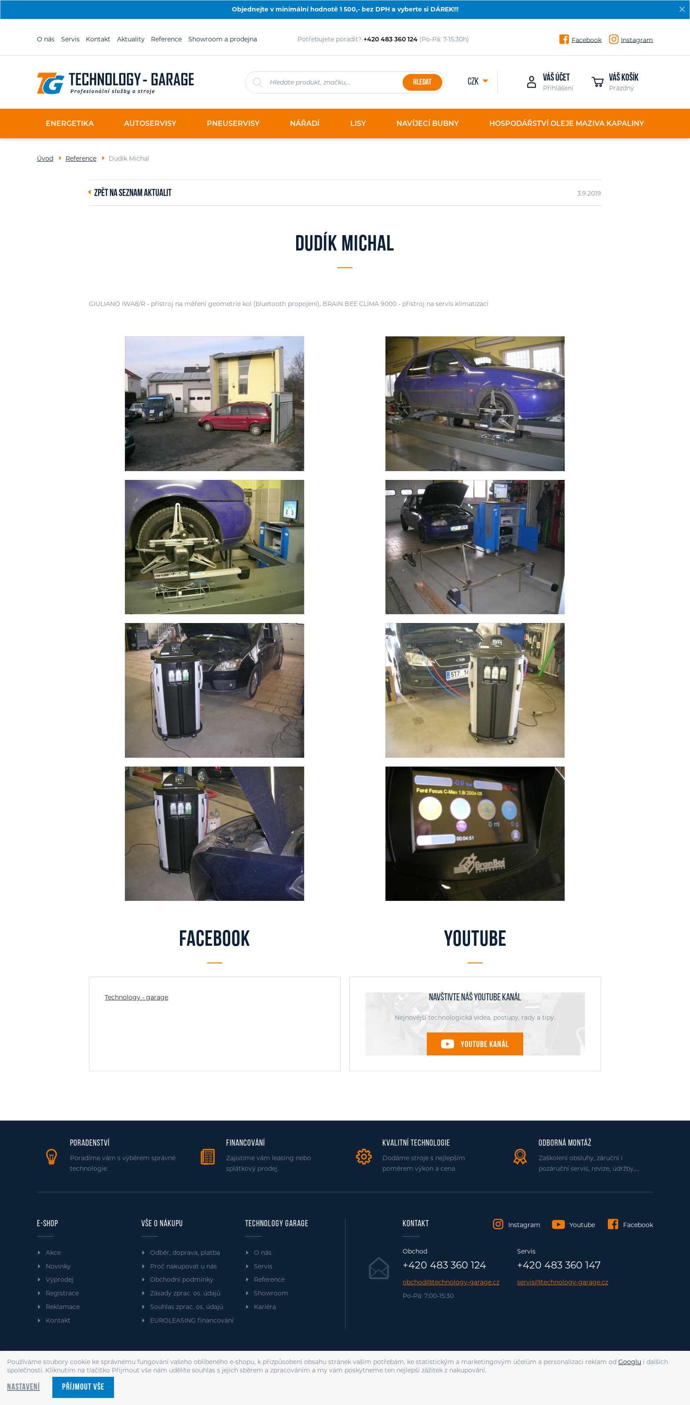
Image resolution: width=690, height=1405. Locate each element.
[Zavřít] (682, 9)
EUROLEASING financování (192, 1320)
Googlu (629, 1362)
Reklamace (63, 1307)
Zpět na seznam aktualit (133, 194)
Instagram (637, 40)
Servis (70, 39)
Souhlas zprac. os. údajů (186, 1307)
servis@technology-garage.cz (562, 1282)
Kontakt (98, 39)
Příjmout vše (83, 1387)
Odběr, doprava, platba (185, 1253)
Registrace (62, 1293)
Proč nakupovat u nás (183, 1266)
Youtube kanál (485, 1044)
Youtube (582, 1225)
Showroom (271, 1293)
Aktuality (131, 39)
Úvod (45, 158)
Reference (166, 39)
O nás (46, 39)
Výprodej (59, 1279)
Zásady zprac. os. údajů (185, 1293)
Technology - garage (136, 997)
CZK (474, 82)
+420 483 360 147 (559, 1265)
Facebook (587, 40)
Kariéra (265, 1307)
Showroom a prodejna (222, 39)
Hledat (422, 82)
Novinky (58, 1266)
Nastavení (23, 1387)
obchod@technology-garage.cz (451, 1282)
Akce (53, 1253)
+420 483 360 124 (444, 1265)
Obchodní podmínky (181, 1279)
